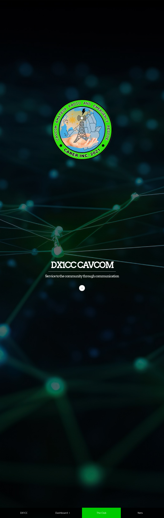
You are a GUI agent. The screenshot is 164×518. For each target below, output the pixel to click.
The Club (101, 512)
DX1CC (24, 512)
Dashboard (61, 512)
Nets (140, 512)
